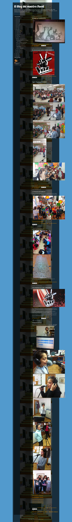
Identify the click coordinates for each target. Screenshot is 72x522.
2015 (17, 53)
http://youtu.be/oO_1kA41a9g (37, 495)
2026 (17, 17)
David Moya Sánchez (18, 63)
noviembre (18, 31)
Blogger (42, 519)
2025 (17, 19)
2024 (17, 20)
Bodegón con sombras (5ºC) (39, 18)
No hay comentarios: (36, 45)
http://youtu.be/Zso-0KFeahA (37, 83)
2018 (17, 26)
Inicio (46, 511)
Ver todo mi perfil (17, 64)
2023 (17, 21)
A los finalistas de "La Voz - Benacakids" (42, 287)
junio (17, 35)
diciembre (18, 30)
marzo (17, 49)
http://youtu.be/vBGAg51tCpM (37, 502)
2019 (17, 25)
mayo (17, 36)
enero (17, 52)
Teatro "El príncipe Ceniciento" (39, 82)
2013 (17, 56)
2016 (17, 29)
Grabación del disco (37, 322)
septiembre (18, 34)
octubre (17, 32)
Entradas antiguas (53, 511)
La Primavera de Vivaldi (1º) (38, 191)
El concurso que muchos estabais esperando (43, 50)
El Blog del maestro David (29, 6)
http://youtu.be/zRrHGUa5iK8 (37, 497)
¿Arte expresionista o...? (38, 229)
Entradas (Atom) (40, 513)
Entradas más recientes (38, 511)
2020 (17, 24)
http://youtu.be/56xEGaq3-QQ (38, 499)
